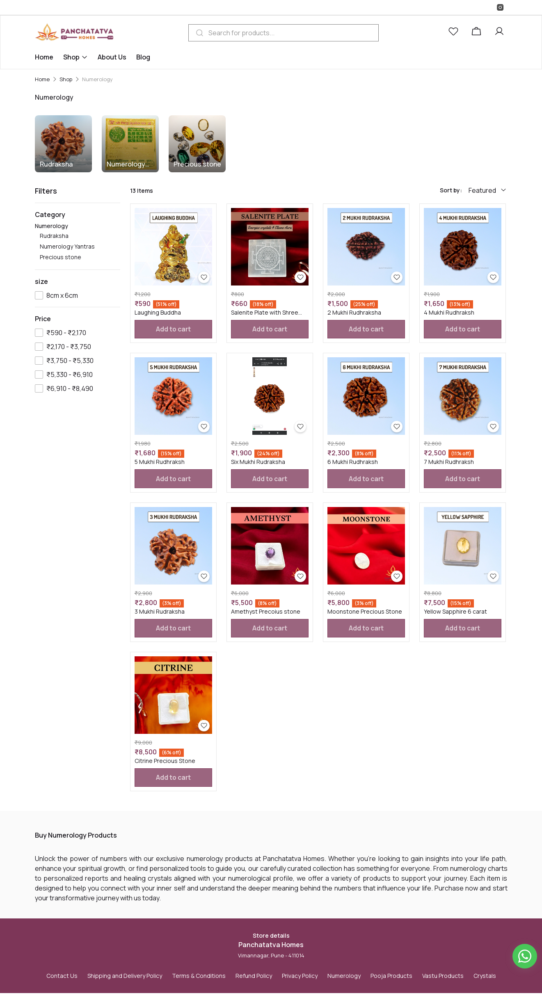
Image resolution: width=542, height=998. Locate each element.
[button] (455, 32)
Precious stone (197, 164)
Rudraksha (56, 164)
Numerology (77, 242)
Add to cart (173, 329)
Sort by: (451, 190)
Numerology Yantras (126, 164)
